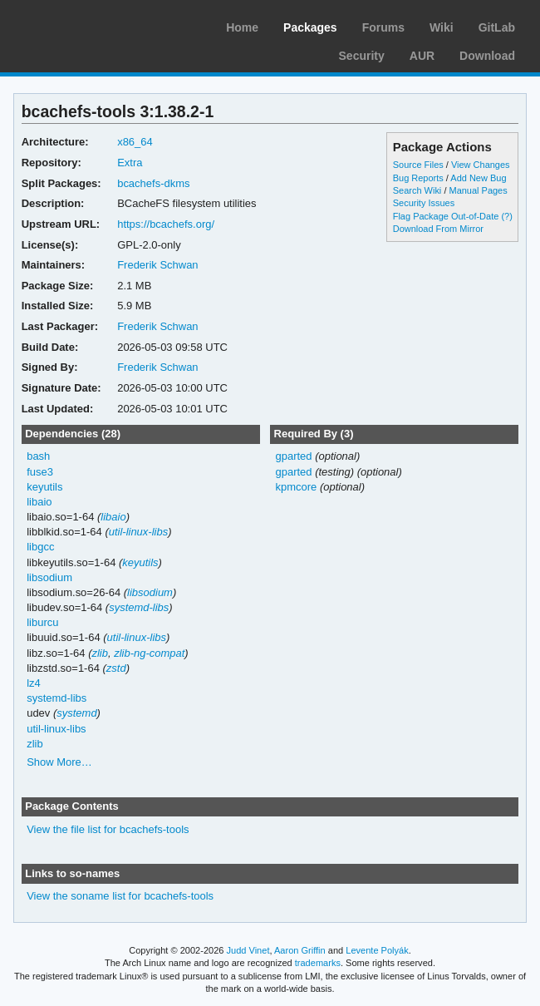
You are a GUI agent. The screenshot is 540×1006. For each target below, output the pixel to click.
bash (38, 456)
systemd (76, 713)
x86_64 (135, 142)
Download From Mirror (438, 229)
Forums (383, 27)
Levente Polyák (377, 950)
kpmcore (296, 487)
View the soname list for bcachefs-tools (120, 896)
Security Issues (423, 203)
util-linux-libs (138, 531)
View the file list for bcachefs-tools (108, 829)
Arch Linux (91, 25)
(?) (506, 216)
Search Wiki (417, 190)
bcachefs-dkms (153, 183)
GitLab (497, 27)
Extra (129, 162)
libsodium (49, 577)
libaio (39, 502)
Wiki (442, 27)
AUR (422, 55)
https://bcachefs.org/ (165, 224)
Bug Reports (418, 178)
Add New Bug (478, 178)
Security (362, 55)
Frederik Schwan (157, 265)
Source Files (418, 165)
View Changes (480, 165)
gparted (293, 456)
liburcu (42, 622)
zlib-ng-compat (149, 653)
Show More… (59, 762)
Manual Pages (478, 190)
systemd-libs (139, 607)
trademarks (318, 963)
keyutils (44, 487)
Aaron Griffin (300, 950)
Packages (310, 27)
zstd (116, 668)
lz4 (34, 683)
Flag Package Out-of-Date (446, 216)
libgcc (40, 546)
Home (242, 27)
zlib (99, 653)
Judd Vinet (248, 950)
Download (487, 55)
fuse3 (40, 472)
